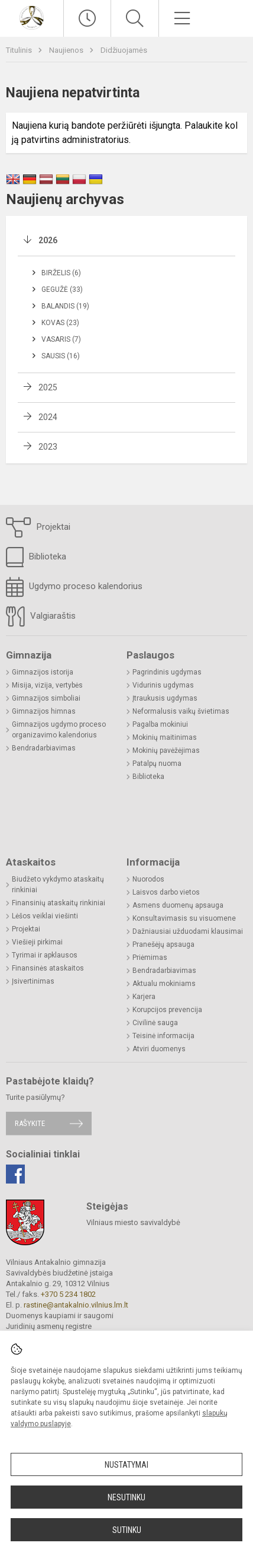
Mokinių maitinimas (164, 737)
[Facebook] (15, 1174)
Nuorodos (148, 879)
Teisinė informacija (163, 1036)
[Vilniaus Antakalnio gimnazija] (31, 17)
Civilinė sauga (155, 1023)
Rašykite (30, 1123)
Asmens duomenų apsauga (177, 905)
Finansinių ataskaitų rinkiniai (58, 903)
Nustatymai (126, 1464)
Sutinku (126, 1530)
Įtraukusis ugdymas (164, 698)
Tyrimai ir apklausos (44, 955)
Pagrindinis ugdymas (167, 672)
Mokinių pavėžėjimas (166, 750)
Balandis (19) (65, 306)
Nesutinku (126, 1497)
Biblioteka (36, 557)
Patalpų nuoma (156, 763)
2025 (47, 387)
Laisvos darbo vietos (166, 892)
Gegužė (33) (62, 289)
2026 (47, 240)
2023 (47, 446)
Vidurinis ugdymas (163, 685)
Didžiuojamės (123, 50)
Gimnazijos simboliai (46, 698)
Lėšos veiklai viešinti (45, 916)
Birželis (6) (61, 273)
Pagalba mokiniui (160, 724)
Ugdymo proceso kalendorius (74, 587)
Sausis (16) (60, 356)
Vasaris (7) (61, 339)
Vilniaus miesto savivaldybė (133, 1222)
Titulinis (20, 50)
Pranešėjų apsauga (163, 944)
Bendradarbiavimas (44, 748)
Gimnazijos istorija (42, 672)
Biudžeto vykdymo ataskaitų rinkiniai (58, 884)
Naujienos (67, 50)
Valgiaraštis (41, 616)
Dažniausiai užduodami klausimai (187, 931)
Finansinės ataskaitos (48, 968)
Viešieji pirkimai (37, 942)
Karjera (143, 997)
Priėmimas (149, 957)
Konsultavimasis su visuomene (184, 918)
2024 (47, 417)
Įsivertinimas (33, 981)
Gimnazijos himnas (44, 711)
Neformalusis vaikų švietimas (180, 711)
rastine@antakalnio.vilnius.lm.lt (76, 1304)
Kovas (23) (60, 323)
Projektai (38, 527)
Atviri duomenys (159, 1049)
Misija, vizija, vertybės (47, 685)
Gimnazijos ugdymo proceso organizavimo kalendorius (59, 729)
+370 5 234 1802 (68, 1294)
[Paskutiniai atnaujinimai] (87, 18)
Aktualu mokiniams (164, 983)
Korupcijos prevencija (167, 1010)
